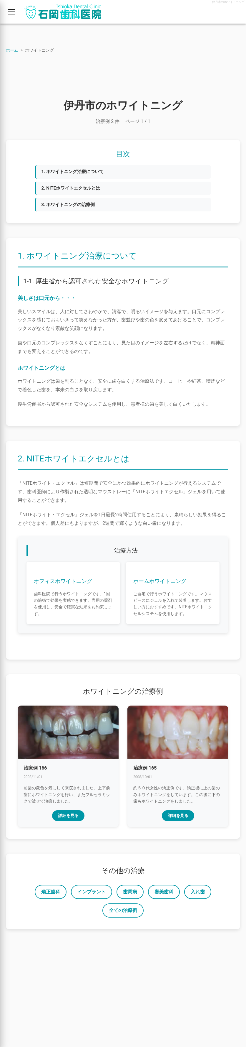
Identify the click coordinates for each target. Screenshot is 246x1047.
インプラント (91, 894)
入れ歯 (198, 894)
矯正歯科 (50, 894)
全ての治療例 (123, 912)
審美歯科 (163, 894)
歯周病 (130, 894)
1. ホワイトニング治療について (75, 172)
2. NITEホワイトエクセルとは (73, 189)
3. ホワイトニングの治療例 (70, 206)
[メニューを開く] (12, 12)
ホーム (12, 50)
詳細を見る (68, 817)
